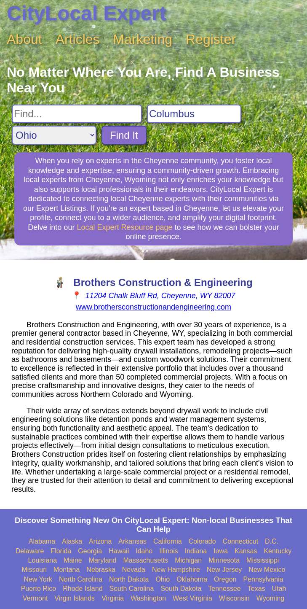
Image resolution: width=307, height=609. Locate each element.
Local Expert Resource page (124, 227)
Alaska (72, 541)
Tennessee (224, 588)
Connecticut (241, 541)
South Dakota (180, 588)
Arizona (100, 541)
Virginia (112, 598)
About (24, 39)
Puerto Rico (38, 588)
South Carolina (131, 588)
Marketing (143, 39)
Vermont (35, 598)
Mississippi (262, 560)
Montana (66, 569)
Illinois (168, 551)
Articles (78, 39)
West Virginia (192, 598)
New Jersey (224, 569)
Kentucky (277, 551)
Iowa (221, 551)
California (167, 541)
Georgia (90, 551)
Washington (148, 598)
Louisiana (42, 560)
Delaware (30, 551)
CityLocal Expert (86, 13)
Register (211, 39)
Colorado (202, 541)
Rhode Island (82, 588)
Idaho (144, 551)
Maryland (103, 560)
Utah (279, 588)
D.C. (271, 541)
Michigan (188, 560)
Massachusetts (145, 560)
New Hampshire (176, 569)
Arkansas (132, 541)
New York (38, 579)
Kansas (246, 551)
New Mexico (266, 569)
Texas (256, 588)
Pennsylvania (263, 579)
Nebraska (100, 569)
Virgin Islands (74, 598)
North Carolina (80, 579)
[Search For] (77, 114)
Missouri (34, 569)
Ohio (162, 579)
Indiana (196, 551)
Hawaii (119, 551)
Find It (124, 135)
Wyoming (270, 598)
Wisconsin (234, 598)
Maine (73, 560)
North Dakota (129, 579)
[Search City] (194, 114)
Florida (61, 551)
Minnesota (224, 560)
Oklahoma (191, 579)
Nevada (133, 569)
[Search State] (54, 135)
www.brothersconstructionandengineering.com (153, 307)
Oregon (225, 579)
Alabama (42, 541)
